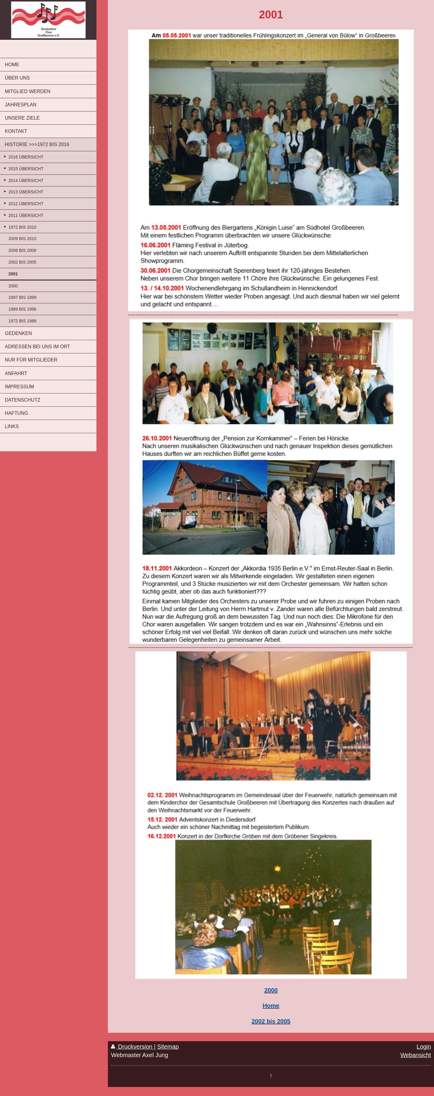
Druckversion (132, 1046)
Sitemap (168, 1046)
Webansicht (415, 1055)
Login (424, 1046)
